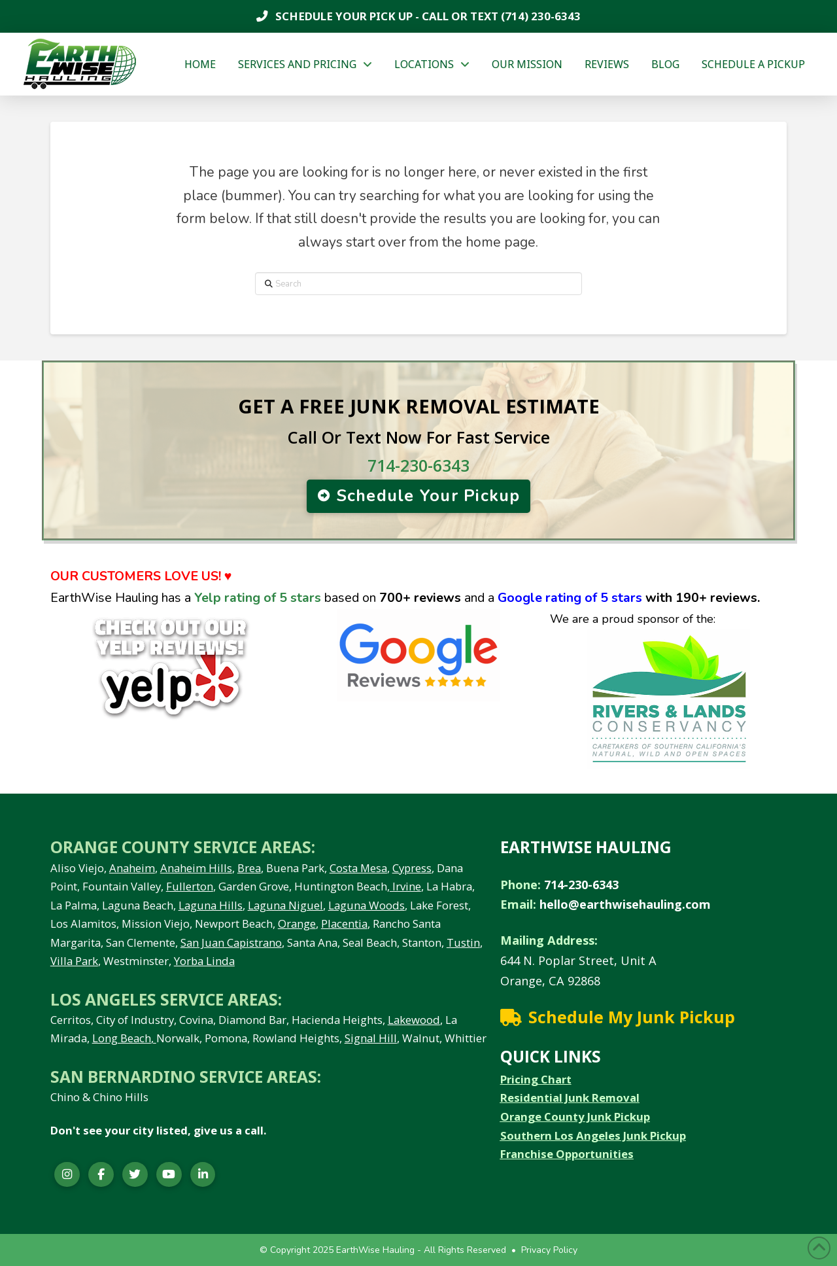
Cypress (412, 867)
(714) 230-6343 (539, 16)
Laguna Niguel (285, 905)
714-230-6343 (418, 465)
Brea (249, 867)
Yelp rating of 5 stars (257, 598)
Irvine (405, 886)
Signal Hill (371, 1038)
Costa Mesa (358, 867)
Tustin (463, 942)
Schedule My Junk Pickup (631, 1017)
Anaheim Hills (196, 867)
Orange (297, 923)
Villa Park (74, 960)
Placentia (344, 923)
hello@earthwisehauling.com (625, 904)
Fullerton (189, 886)
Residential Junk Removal (570, 1097)
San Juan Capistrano (231, 942)
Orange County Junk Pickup (575, 1116)
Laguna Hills (211, 905)
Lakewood (414, 1019)
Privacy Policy (549, 1250)
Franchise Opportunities (567, 1153)
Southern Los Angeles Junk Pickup (593, 1135)
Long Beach (121, 1038)
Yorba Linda (204, 960)
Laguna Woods (366, 905)
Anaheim (132, 867)
